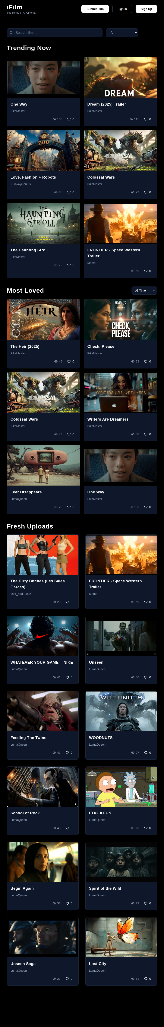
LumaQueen (18, 499)
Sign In (122, 9)
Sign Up (146, 9)
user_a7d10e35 (20, 594)
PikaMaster (17, 111)
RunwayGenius (20, 184)
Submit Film (95, 9)
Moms (91, 263)
